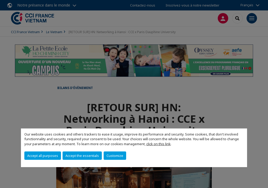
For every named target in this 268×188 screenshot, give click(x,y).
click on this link (158, 144)
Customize (115, 155)
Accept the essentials (82, 155)
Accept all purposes (42, 155)
